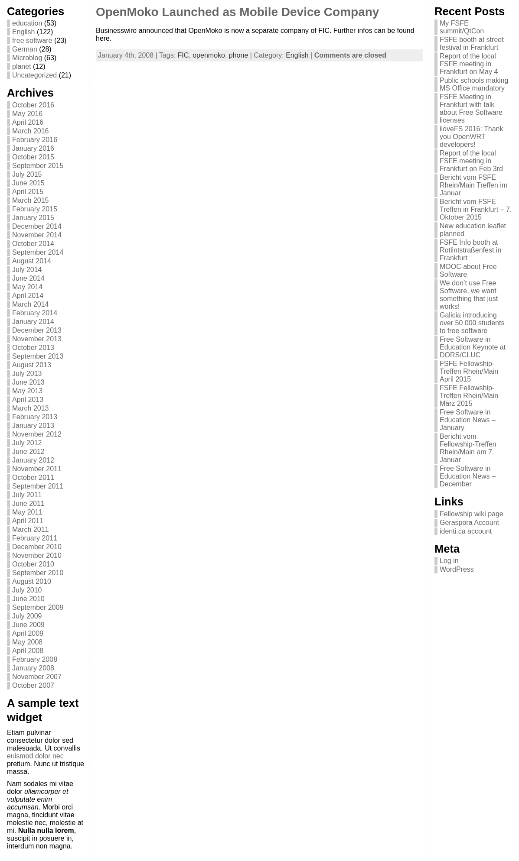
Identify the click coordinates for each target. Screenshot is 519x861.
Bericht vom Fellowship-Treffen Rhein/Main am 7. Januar (468, 448)
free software (32, 40)
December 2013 (37, 330)
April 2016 (27, 122)
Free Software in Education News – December (468, 476)
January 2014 (33, 321)
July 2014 (27, 269)
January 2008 (33, 668)
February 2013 (34, 417)
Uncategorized (34, 75)
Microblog (27, 58)
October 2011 (33, 477)
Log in (449, 560)
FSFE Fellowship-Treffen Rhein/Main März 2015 (469, 395)
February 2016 (34, 139)
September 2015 (37, 165)
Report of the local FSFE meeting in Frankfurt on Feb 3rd (471, 160)
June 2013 (28, 382)
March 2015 (30, 200)
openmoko (209, 55)
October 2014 (33, 243)
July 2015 (27, 174)
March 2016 (30, 131)
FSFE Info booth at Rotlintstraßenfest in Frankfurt (470, 250)
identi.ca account (466, 531)
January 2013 (33, 425)
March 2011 (30, 529)
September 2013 (37, 356)
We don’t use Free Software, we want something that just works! (469, 294)
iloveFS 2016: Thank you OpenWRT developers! (471, 136)
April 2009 (27, 633)
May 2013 (27, 391)
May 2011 (27, 512)
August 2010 (31, 581)
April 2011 (27, 520)
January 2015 (33, 217)
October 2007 (33, 685)
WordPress (457, 569)
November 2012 (37, 434)
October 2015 (33, 157)
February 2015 (34, 209)
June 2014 (28, 278)
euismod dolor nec (35, 756)
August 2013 (31, 365)
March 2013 (30, 408)
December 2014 (37, 226)
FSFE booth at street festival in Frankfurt (472, 43)
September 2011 (37, 486)
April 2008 (27, 650)
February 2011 (34, 538)
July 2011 (27, 494)
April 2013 (27, 399)
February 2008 (34, 659)
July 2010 (27, 590)
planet (21, 66)
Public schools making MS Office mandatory (474, 84)
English (23, 32)
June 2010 (28, 598)
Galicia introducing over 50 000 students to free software (472, 322)
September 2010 (37, 572)
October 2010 (33, 564)
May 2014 (27, 287)
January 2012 (33, 460)
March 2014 (30, 304)
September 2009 (37, 607)
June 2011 (28, 503)
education (27, 23)
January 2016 (33, 148)
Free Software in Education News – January (468, 419)
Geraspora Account (469, 522)
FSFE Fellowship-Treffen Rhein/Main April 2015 (469, 371)
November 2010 (37, 555)
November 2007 (37, 676)
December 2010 (37, 546)
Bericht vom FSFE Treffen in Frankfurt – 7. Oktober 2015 (476, 209)
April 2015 (27, 191)
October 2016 (33, 105)
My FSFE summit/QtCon (462, 27)
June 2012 (28, 451)
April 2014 (27, 295)
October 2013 (33, 347)
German (24, 49)
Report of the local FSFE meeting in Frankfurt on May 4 (469, 63)
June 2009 (28, 624)
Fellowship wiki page (471, 514)
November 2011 (37, 469)
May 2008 (27, 642)
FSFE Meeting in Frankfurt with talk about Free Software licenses (471, 108)
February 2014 (34, 313)
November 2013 (37, 339)
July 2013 (27, 373)
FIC (183, 55)
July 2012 (27, 443)
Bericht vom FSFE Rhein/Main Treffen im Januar (473, 185)
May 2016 (27, 113)
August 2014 (31, 261)
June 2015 (28, 183)
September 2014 (37, 252)
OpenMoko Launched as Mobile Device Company (237, 12)
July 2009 (27, 616)
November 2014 (37, 235)
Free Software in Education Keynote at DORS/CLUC (473, 347)
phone (238, 55)
